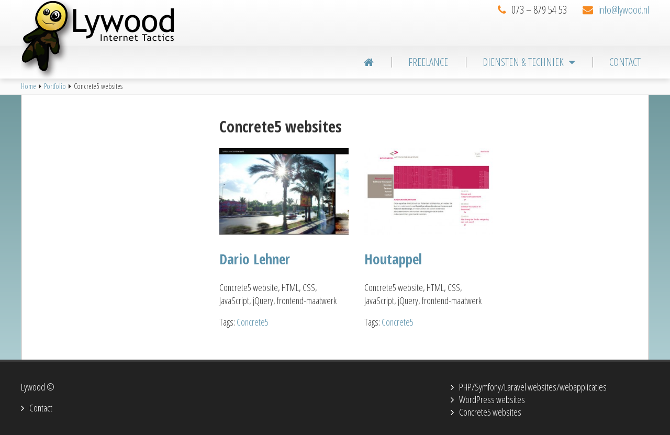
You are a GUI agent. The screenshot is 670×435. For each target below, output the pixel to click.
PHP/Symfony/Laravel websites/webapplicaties (533, 387)
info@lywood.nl (623, 10)
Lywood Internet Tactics (115, 39)
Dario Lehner (254, 259)
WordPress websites (492, 399)
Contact (40, 407)
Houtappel (393, 259)
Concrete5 (253, 322)
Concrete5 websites (490, 412)
